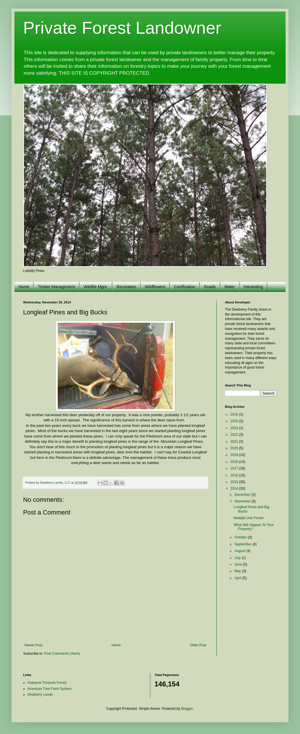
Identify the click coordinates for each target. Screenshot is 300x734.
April (238, 578)
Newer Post (33, 645)
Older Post (198, 645)
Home (23, 286)
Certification (184, 286)
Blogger (187, 709)
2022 (234, 435)
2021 (234, 442)
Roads (209, 286)
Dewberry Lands (39, 694)
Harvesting (253, 286)
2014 (234, 489)
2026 (234, 414)
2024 (234, 428)
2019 (234, 455)
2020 (234, 448)
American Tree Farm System (49, 689)
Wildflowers (155, 286)
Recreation (126, 286)
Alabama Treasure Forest (46, 683)
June (239, 564)
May (238, 571)
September (243, 544)
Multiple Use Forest (248, 518)
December (243, 495)
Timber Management (56, 286)
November (243, 501)
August (240, 551)
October (241, 537)
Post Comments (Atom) (62, 654)
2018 (234, 462)
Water (229, 286)
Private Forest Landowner (122, 27)
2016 (234, 475)
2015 (234, 482)
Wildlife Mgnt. (96, 286)
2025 (234, 421)
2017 (234, 468)
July (238, 558)
